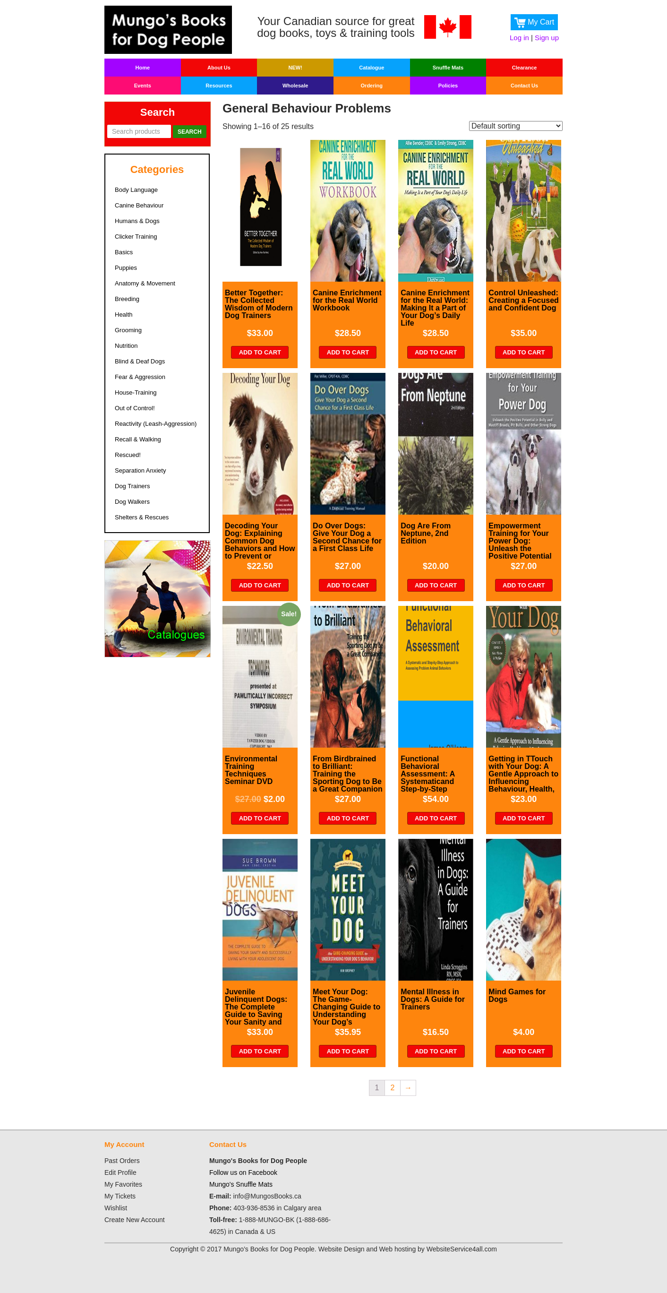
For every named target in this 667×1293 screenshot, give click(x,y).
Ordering (372, 85)
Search (190, 132)
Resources (218, 85)
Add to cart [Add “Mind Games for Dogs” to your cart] (524, 1051)
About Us (219, 67)
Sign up (547, 38)
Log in (519, 38)
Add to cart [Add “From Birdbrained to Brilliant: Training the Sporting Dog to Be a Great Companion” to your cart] (348, 818)
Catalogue (371, 67)
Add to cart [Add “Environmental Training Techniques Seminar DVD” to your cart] (260, 818)
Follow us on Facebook (243, 1172)
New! (295, 67)
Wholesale (295, 85)
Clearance (524, 67)
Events (142, 85)
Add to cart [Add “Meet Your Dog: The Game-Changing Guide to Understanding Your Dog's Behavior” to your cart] (348, 1051)
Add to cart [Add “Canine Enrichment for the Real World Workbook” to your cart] (348, 352)
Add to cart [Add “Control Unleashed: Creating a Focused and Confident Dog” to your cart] (524, 352)
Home (143, 67)
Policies (448, 85)
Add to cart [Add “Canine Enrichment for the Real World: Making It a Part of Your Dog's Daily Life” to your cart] (436, 352)
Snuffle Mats (448, 67)
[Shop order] (516, 126)
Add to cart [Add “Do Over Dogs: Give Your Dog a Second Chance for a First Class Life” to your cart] (348, 585)
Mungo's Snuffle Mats (241, 1184)
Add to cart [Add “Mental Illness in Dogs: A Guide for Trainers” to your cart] (436, 1051)
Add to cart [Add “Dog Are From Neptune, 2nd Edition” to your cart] (436, 585)
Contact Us (524, 85)
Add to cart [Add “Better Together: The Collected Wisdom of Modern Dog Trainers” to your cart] (260, 352)
